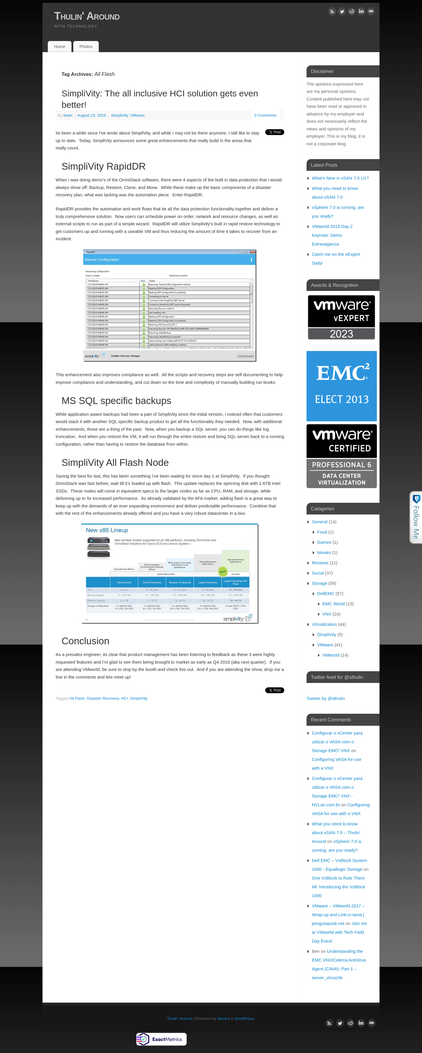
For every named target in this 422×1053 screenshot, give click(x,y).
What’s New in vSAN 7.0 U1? (340, 178)
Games (324, 542)
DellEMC (325, 593)
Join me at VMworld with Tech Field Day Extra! (339, 932)
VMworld (330, 654)
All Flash (77, 698)
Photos (85, 46)
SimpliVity (119, 115)
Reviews (320, 562)
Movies (324, 552)
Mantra (223, 1018)
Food (322, 531)
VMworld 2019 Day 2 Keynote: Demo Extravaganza (332, 235)
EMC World (333, 603)
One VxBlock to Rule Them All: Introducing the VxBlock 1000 (338, 886)
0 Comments (265, 115)
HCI (124, 698)
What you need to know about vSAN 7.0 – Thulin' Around (336, 832)
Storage (319, 583)
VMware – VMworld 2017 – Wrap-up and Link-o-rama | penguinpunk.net (338, 914)
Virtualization (324, 624)
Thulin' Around (87, 16)
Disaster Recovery (103, 698)
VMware (137, 115)
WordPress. (244, 1018)
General (319, 521)
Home (59, 46)
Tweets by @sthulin (326, 698)
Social (318, 572)
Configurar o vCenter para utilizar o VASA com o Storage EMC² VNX (337, 741)
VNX (326, 613)
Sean (68, 115)
